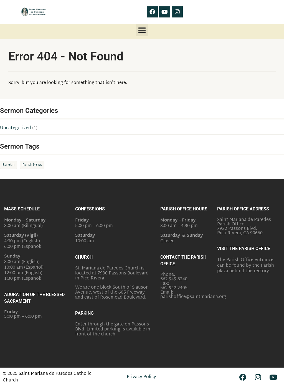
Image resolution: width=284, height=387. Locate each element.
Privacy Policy (141, 377)
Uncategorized (15, 128)
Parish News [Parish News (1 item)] (32, 165)
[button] (142, 30)
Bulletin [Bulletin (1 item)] (8, 165)
